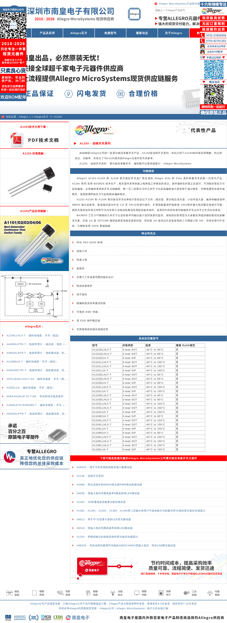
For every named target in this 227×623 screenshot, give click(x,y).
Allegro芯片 (78, 33)
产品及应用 (47, 33)
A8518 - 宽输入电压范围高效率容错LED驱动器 (105, 528)
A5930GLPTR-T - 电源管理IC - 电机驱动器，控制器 (38, 413)
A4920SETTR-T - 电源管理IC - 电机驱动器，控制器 (38, 370)
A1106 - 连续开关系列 (90, 475)
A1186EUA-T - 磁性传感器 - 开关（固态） (32, 361)
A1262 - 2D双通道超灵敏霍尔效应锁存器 (101, 502)
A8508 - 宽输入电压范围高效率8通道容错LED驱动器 (108, 493)
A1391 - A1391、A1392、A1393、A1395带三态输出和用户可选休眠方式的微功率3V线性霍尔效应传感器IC (141, 510)
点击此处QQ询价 (216, 46)
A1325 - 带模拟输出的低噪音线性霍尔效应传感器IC (107, 536)
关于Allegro (173, 33)
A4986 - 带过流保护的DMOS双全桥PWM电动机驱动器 (109, 484)
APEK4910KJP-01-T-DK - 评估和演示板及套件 (35, 396)
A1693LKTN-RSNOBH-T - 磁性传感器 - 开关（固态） (39, 405)
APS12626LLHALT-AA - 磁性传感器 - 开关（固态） (37, 379)
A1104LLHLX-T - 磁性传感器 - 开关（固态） (33, 335)
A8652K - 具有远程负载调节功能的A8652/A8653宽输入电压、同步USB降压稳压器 (126, 545)
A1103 (58, 116)
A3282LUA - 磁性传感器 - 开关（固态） (30, 387)
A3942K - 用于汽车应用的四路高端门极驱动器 (104, 467)
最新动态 (142, 33)
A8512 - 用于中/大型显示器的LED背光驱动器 (104, 519)
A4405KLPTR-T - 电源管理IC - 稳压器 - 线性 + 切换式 (40, 344)
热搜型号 (110, 33)
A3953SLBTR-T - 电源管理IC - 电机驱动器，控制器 (38, 352)
